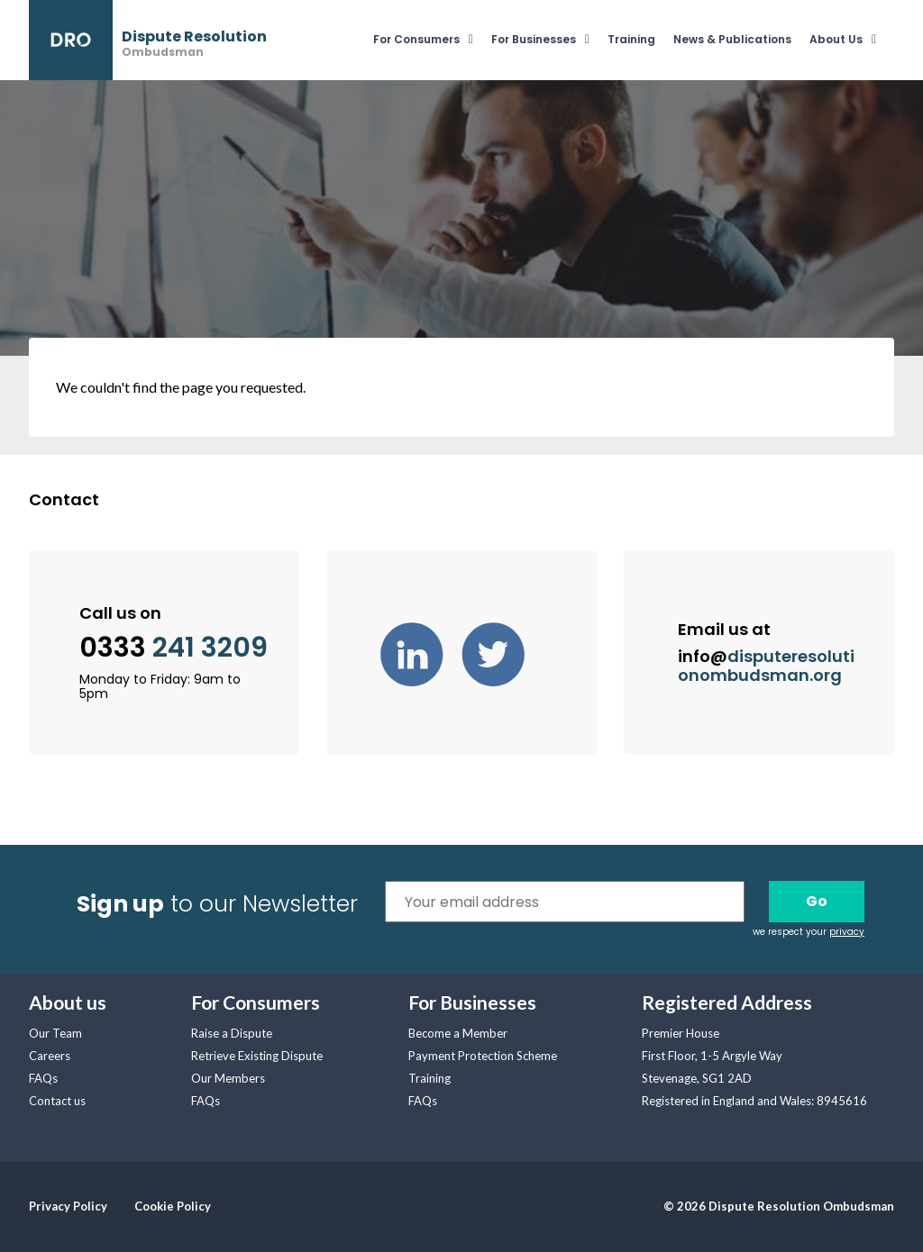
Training (631, 39)
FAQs (43, 1078)
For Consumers (416, 39)
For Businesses (533, 39)
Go (816, 901)
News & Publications (732, 39)
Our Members (228, 1078)
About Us (836, 39)
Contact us (57, 1100)
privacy (846, 932)
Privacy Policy (68, 1206)
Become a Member (457, 1033)
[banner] (148, 40)
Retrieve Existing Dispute (257, 1055)
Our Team (55, 1033)
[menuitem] (432, 40)
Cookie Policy (172, 1206)
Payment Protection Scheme (482, 1055)
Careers (49, 1055)
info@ (766, 665)
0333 (173, 648)
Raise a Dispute (231, 1033)
